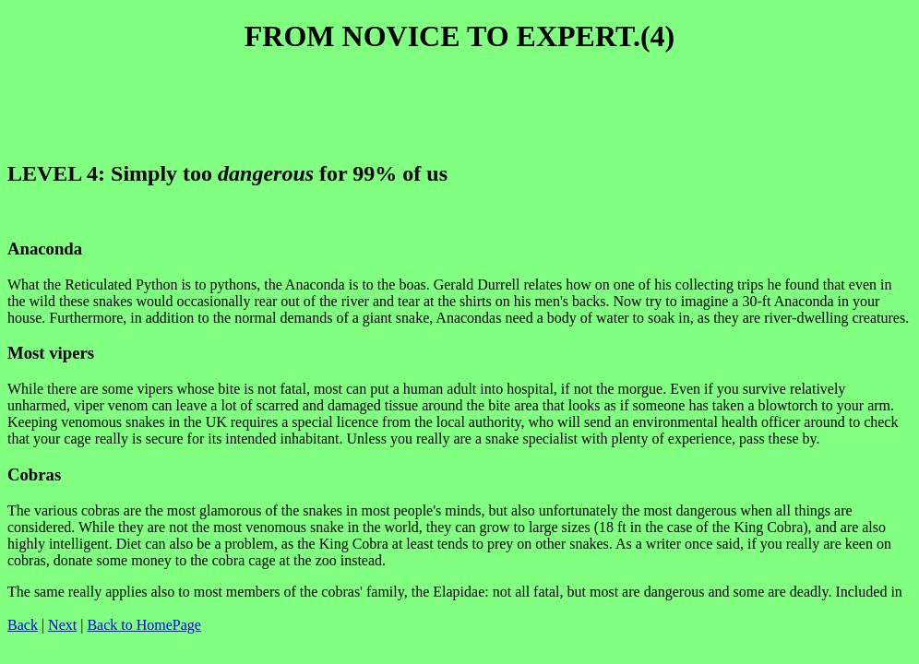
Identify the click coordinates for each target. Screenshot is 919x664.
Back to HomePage (144, 625)
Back (22, 625)
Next (62, 625)
